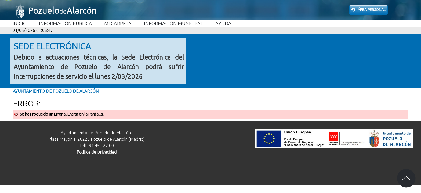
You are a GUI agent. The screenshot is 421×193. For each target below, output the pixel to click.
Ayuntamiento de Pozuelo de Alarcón (56, 91)
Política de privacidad (97, 152)
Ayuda (223, 23)
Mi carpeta (118, 23)
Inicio (20, 23)
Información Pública (65, 23)
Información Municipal (173, 23)
